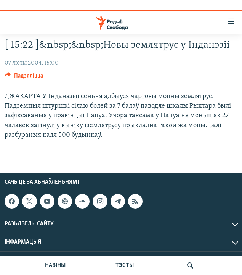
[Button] (24, 77)
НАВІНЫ (55, 265)
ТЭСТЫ (124, 265)
